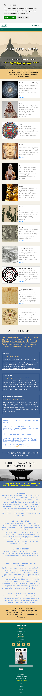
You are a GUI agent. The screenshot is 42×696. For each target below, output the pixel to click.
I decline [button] (13, 17)
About (20, 683)
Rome (22, 72)
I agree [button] (6, 17)
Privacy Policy (21, 674)
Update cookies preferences (21, 676)
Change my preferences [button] (22, 17)
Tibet (30, 71)
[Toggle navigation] (2, 29)
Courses (21, 686)
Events (21, 689)
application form (22, 446)
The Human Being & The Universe (28, 74)
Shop (21, 692)
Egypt (13, 72)
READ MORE (21, 97)
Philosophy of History (13, 74)
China (9, 72)
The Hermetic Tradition (23, 76)
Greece (18, 72)
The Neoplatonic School (31, 72)
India (26, 71)
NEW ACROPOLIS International (21, 680)
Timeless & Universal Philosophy (15, 71)
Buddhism (35, 71)
